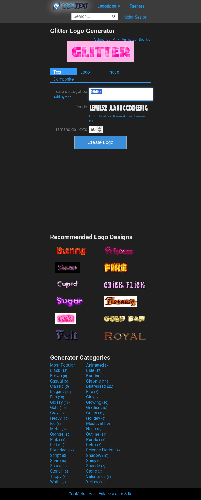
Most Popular (62, 365)
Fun (57, 397)
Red (57, 444)
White (58, 481)
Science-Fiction (103, 449)
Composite (63, 79)
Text (57, 72)
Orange (60, 434)
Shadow (97, 455)
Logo (85, 72)
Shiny (94, 460)
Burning (96, 375)
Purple (95, 439)
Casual (59, 381)
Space (58, 465)
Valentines (102, 39)
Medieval (98, 423)
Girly (93, 397)
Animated (129, 39)
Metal (58, 428)
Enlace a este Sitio (115, 493)
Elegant (60, 391)
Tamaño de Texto (71, 129)
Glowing (97, 402)
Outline (96, 434)
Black (59, 370)
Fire (92, 391)
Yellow (95, 481)
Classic (59, 386)
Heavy (59, 418)
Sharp (58, 460)
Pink (116, 39)
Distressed (99, 386)
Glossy (60, 402)
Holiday (95, 418)
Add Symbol (63, 97)
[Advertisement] (25, 105)
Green (95, 412)
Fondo (81, 106)
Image (113, 72)
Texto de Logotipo (70, 94)
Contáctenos (80, 493)
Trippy (58, 476)
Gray (57, 412)
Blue (94, 370)
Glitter (121, 94)
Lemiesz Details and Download (107, 116)
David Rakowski (136, 116)
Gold (58, 407)
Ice (55, 423)
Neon (93, 428)
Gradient (96, 407)
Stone (94, 471)
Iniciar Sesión (134, 17)
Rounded (62, 449)
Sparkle (144, 39)
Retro (92, 121)
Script (58, 455)
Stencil (59, 471)
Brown (58, 375)
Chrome (97, 381)
